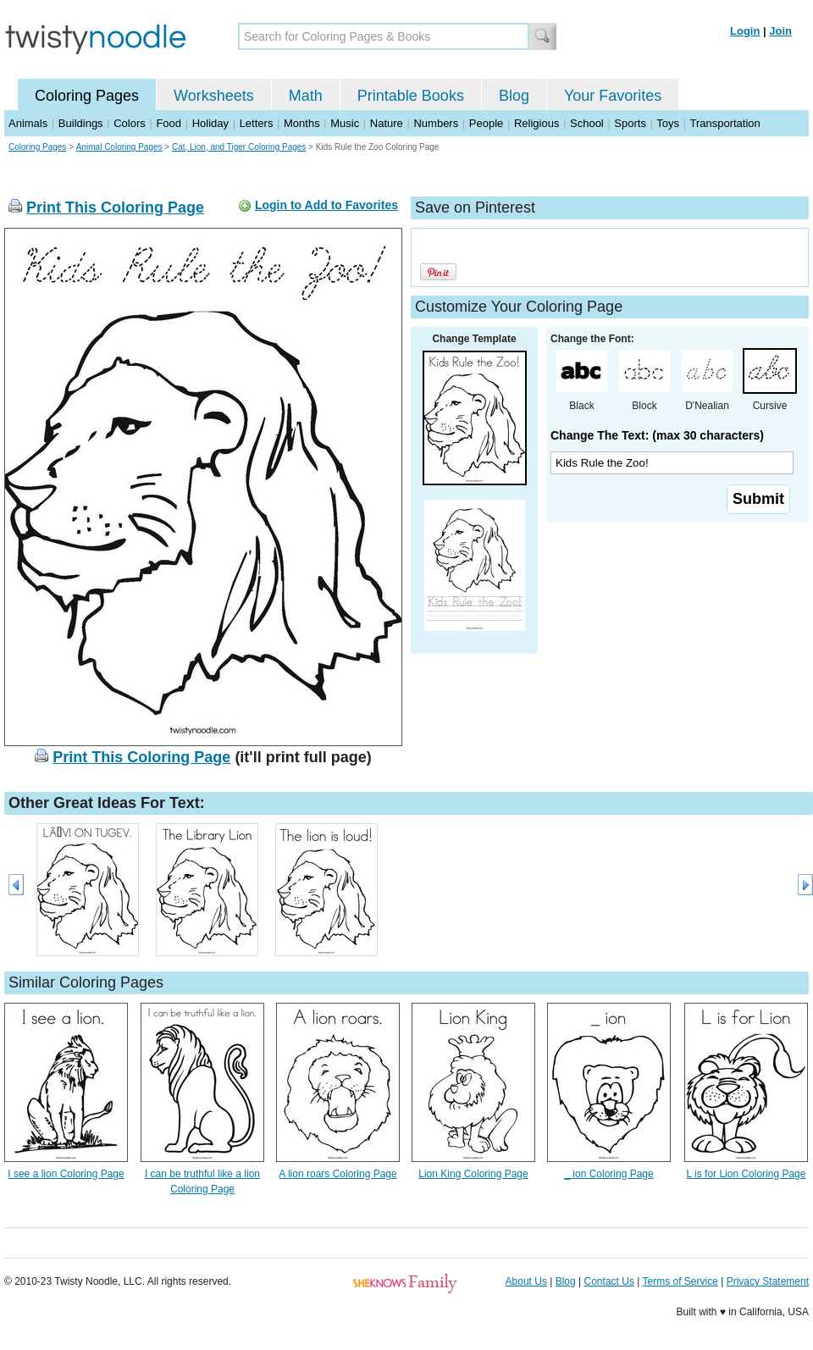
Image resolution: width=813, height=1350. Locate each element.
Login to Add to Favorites (326, 205)
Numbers (435, 123)
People (486, 123)
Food (168, 123)
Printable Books (410, 95)
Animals (27, 123)
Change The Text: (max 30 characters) (657, 435)
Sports (630, 123)
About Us (526, 1281)
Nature (386, 123)
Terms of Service (679, 1281)
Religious (536, 123)
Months (302, 123)
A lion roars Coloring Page (337, 1174)
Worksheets (214, 95)
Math (306, 95)
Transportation (724, 123)
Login (745, 31)
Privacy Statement (768, 1281)
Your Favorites (612, 95)
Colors (129, 123)
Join (780, 31)
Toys (667, 123)
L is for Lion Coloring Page (746, 1174)
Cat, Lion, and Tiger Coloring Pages (239, 147)
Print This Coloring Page (115, 207)
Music (344, 123)
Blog (514, 95)
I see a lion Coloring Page (66, 1174)
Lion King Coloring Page (473, 1174)
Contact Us (609, 1281)
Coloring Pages (87, 95)
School (587, 123)
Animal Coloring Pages (119, 147)
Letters (257, 123)
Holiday (210, 123)
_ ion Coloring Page (608, 1174)
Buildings (80, 123)
